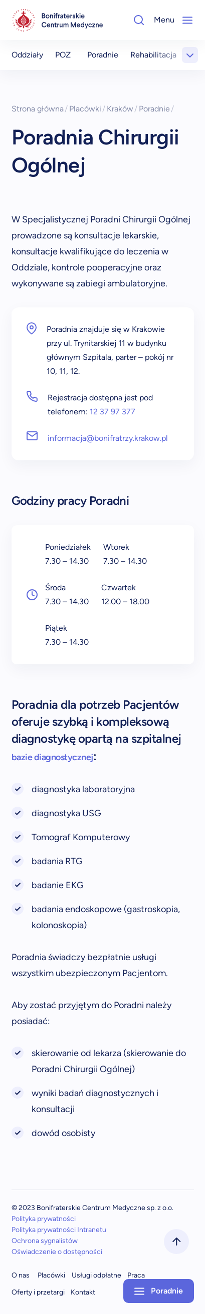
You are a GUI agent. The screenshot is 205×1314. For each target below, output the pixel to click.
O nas (21, 1275)
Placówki (87, 108)
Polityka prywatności (44, 1219)
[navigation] (58, 20)
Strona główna (40, 108)
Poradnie (102, 54)
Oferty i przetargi (38, 1292)
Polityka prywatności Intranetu (59, 1230)
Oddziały (27, 54)
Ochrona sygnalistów (45, 1241)
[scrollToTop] (176, 1241)
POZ (63, 54)
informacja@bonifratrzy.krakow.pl (108, 438)
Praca (136, 1275)
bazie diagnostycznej (52, 757)
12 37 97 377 (112, 411)
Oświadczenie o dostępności (57, 1252)
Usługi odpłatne (96, 1275)
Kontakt (83, 1292)
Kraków (122, 108)
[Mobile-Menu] (187, 20)
